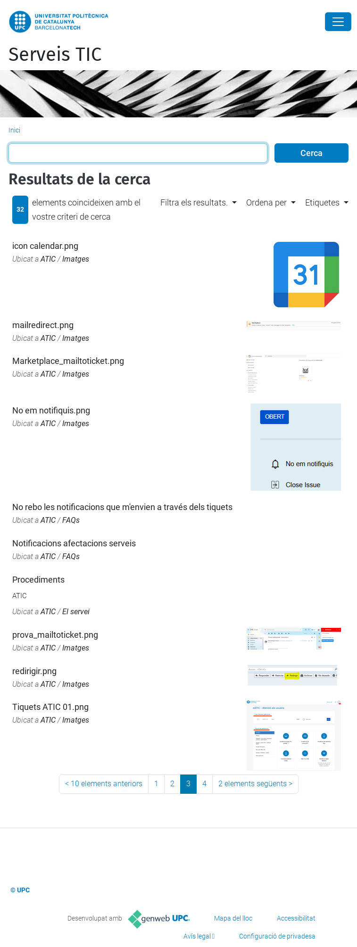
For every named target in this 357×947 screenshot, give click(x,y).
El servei (76, 611)
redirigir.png (34, 671)
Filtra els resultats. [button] (194, 202)
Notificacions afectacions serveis (74, 543)
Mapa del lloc (233, 918)
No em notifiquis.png (51, 410)
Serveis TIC (54, 54)
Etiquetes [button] (322, 202)
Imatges (75, 259)
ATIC (48, 259)
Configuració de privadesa (277, 936)
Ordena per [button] (266, 202)
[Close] (338, 21)
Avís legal (197, 936)
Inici (14, 130)
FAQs (71, 520)
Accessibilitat (296, 918)
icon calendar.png (45, 246)
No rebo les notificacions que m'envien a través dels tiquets (122, 507)
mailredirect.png (43, 325)
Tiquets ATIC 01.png (50, 707)
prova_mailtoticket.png (55, 635)
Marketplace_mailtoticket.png (68, 361)
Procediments (38, 580)
